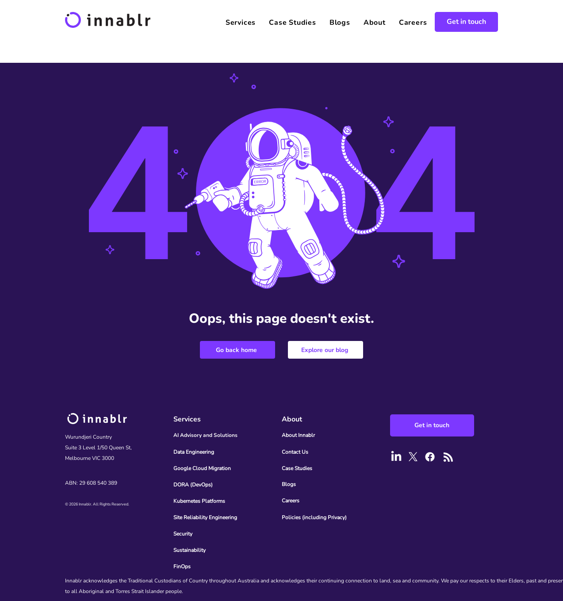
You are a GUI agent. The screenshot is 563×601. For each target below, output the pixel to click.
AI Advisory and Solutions (205, 435)
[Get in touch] (466, 22)
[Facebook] (430, 457)
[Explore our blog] (325, 350)
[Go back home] (237, 350)
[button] (241, 22)
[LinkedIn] (396, 457)
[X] (413, 457)
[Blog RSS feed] (448, 457)
